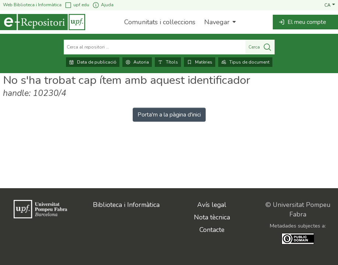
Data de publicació (92, 62)
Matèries (199, 62)
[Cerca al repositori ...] (154, 47)
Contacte (211, 229)
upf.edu (77, 4)
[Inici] (42, 22)
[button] (329, 4)
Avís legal (211, 204)
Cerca (260, 47)
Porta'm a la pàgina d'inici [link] (169, 115)
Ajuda (103, 4)
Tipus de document (245, 62)
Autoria (137, 62)
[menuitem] (219, 22)
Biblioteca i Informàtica (126, 204)
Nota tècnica (212, 217)
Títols (168, 62)
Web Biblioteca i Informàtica (32, 5)
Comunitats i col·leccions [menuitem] (159, 22)
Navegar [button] (217, 22)
